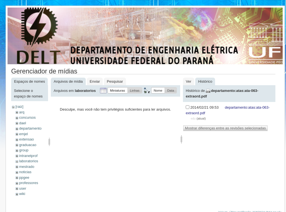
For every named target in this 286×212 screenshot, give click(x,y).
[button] (118, 90)
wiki (22, 194)
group (23, 150)
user (22, 188)
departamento (30, 128)
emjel (23, 134)
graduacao (27, 145)
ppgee (24, 177)
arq (21, 112)
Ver (188, 81)
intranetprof (28, 156)
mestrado (26, 167)
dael (22, 123)
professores (28, 183)
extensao (26, 139)
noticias (25, 172)
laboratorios (28, 161)
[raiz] (19, 106)
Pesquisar (115, 81)
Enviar (95, 81)
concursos (27, 117)
